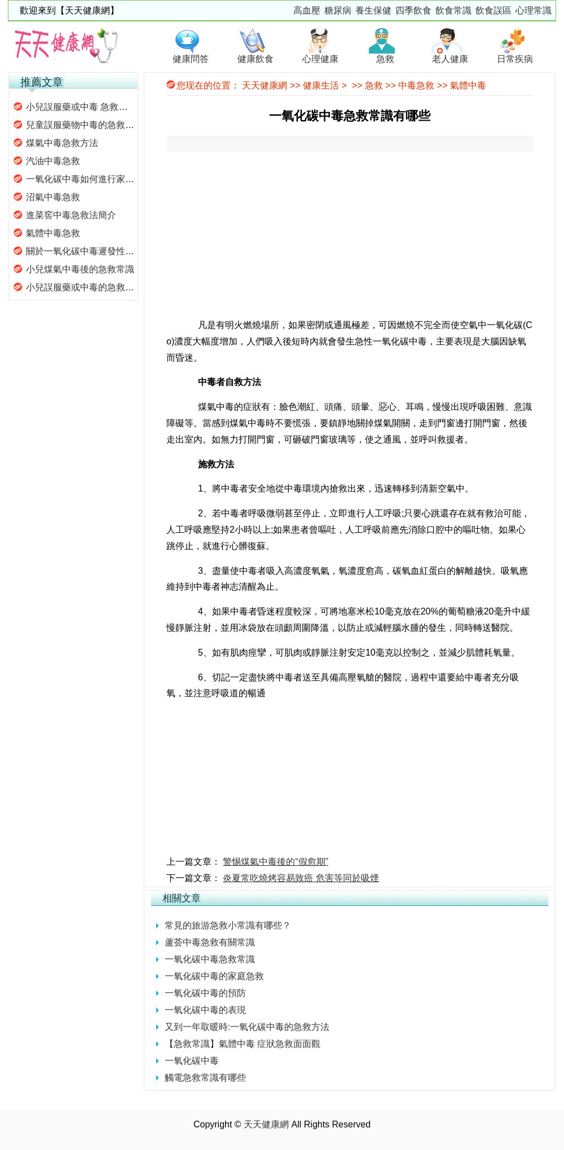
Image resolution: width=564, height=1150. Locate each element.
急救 (374, 85)
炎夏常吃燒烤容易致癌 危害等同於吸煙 (300, 878)
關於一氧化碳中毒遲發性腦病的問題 (98, 251)
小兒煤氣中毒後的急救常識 (80, 269)
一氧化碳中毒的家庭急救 (214, 976)
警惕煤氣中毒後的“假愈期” (275, 861)
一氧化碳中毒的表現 (205, 1010)
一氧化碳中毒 (192, 1060)
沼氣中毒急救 (53, 197)
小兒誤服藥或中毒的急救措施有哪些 (98, 287)
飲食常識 (453, 10)
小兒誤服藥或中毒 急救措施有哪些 (95, 107)
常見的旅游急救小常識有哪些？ (228, 925)
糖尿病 (337, 10)
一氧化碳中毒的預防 (205, 993)
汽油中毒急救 (53, 161)
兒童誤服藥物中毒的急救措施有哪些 (98, 125)
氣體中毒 (468, 85)
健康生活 (321, 85)
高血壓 (306, 10)
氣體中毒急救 (53, 233)
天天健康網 (264, 85)
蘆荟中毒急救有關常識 (210, 942)
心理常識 (533, 10)
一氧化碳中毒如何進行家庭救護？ (93, 179)
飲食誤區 (493, 10)
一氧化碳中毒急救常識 (210, 959)
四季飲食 (413, 10)
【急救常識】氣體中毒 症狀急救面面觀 (242, 1044)
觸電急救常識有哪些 (205, 1077)
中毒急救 (416, 85)
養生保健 (373, 10)
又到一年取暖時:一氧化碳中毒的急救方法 (247, 1027)
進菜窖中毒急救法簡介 (71, 215)
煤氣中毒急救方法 (62, 143)
